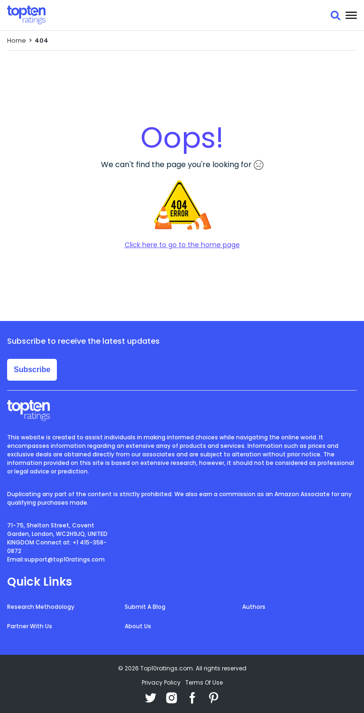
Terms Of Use (204, 682)
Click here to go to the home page (182, 245)
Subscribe (32, 369)
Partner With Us (29, 626)
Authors (253, 607)
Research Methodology (40, 607)
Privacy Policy (161, 682)
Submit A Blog (145, 607)
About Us (138, 626)
